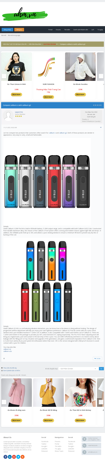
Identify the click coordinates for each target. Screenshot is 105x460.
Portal (50, 30)
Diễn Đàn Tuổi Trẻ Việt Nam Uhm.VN (14, 44)
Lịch (93, 30)
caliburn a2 (7, 349)
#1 (101, 127)
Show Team (59, 451)
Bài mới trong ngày (14, 35)
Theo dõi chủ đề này (10, 368)
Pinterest (71, 451)
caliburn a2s (7, 351)
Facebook (71, 441)
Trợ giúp (100, 30)
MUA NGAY (16, 94)
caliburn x (52, 133)
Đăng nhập (7, 30)
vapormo (19, 112)
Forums (58, 30)
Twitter (70, 444)
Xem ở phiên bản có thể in (11, 370)
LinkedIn (71, 449)
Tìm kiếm (67, 30)
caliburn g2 (63, 133)
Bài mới (3, 35)
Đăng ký (19, 30)
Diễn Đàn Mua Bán (35, 44)
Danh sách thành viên (81, 30)
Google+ (71, 446)
